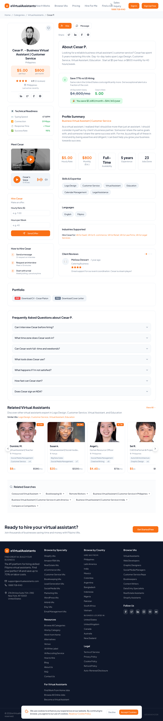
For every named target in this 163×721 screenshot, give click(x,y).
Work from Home (52, 634)
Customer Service (91, 185)
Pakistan (88, 601)
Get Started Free (145, 529)
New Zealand (90, 638)
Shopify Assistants (132, 597)
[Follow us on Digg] (156, 611)
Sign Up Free (150, 5)
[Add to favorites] (48, 28)
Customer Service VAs (54, 574)
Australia (88, 633)
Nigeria (87, 596)
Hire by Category (52, 630)
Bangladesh (89, 587)
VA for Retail (113, 235)
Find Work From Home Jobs (57, 690)
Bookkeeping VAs (52, 579)
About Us (48, 667)
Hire (65, 25)
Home (8, 15)
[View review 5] (151, 254)
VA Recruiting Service (54, 653)
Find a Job (107, 5)
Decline (112, 712)
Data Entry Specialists (133, 588)
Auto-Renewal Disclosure (96, 670)
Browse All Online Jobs (54, 695)
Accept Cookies (128, 712)
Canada (87, 629)
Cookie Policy (90, 661)
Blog (46, 662)
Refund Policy (90, 666)
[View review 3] (148, 254)
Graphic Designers (132, 565)
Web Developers (131, 560)
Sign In (134, 5)
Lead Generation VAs (54, 583)
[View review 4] (149, 254)
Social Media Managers (134, 569)
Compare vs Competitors (25, 505)
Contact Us (49, 676)
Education (131, 185)
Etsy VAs (48, 607)
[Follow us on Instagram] (144, 611)
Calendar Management (75, 192)
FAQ (46, 671)
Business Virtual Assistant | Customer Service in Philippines (121, 493)
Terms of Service (92, 652)
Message (82, 25)
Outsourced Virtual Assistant (26, 493)
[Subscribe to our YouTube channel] (150, 611)
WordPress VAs (51, 597)
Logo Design (70, 185)
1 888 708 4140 (15, 585)
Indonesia (88, 591)
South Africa (89, 605)
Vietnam (88, 610)
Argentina (88, 582)
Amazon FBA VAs (52, 560)
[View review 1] (144, 254)
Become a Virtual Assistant (56, 699)
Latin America (90, 564)
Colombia (88, 578)
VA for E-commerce (97, 235)
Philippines (89, 559)
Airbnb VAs (49, 602)
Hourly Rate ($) (18, 208)
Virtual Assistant (113, 185)
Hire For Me (91, 5)
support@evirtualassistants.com (23, 581)
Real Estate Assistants (133, 593)
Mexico (87, 573)
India (86, 568)
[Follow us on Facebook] (125, 611)
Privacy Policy (90, 656)
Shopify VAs (49, 556)
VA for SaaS (81, 235)
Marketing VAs (51, 593)
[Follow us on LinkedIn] (138, 611)
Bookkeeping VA (55, 493)
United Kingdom (91, 624)
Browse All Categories (54, 625)
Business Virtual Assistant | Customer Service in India (102, 499)
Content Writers (131, 583)
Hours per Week (18, 220)
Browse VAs (61, 5)
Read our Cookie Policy (80, 713)
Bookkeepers (130, 579)
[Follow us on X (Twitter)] (132, 611)
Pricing (76, 5)
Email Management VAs (55, 611)
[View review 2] (146, 254)
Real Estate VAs (51, 565)
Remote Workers (78, 493)
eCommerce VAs (52, 569)
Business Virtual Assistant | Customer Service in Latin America (41, 499)
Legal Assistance (100, 192)
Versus (47, 644)
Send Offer (30, 233)
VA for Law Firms (127, 235)
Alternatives (49, 639)
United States (90, 619)
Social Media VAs (52, 588)
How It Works (43, 5)
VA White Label (51, 648)
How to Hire (49, 657)
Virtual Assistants (36, 15)
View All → (151, 407)
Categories (19, 15)
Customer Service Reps (134, 574)
